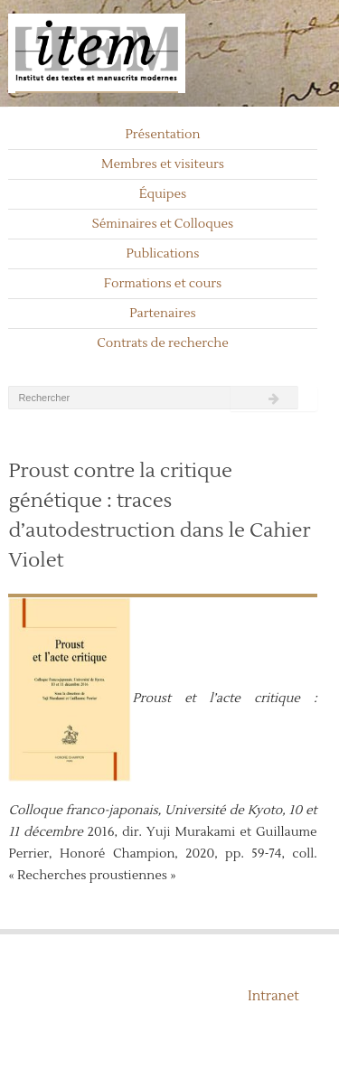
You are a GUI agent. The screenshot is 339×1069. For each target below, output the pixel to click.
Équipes (163, 194)
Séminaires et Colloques (163, 224)
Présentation (162, 135)
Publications (163, 254)
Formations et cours (162, 284)
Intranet (273, 996)
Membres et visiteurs (162, 164)
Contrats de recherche (163, 343)
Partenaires (162, 313)
